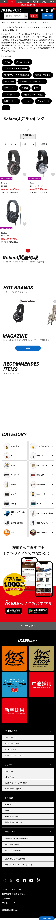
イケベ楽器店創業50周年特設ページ (28, 6)
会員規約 (6, 903)
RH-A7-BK (5, 239)
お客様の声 (9, 776)
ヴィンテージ (43, 104)
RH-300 (4, 189)
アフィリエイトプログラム (14, 760)
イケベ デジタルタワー (13, 855)
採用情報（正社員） (12, 821)
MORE (28, 352)
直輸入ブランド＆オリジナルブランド (19, 870)
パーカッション (23, 65)
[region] (28, 315)
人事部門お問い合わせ (13, 794)
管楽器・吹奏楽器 (43, 78)
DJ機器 (25, 91)
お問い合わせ (9, 782)
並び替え (8, 147)
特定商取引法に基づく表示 (13, 899)
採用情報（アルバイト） (14, 827)
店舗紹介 (8, 815)
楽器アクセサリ (10, 104)
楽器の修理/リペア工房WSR (15, 864)
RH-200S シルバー (37, 189)
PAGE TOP (30, 631)
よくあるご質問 (10, 754)
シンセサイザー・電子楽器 (15, 71)
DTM (36, 91)
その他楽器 (9, 84)
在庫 (24, 147)
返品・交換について (12, 748)
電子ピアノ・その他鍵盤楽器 (16, 78)
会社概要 (8, 809)
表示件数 (44, 147)
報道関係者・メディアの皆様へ (16, 788)
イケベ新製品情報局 (12, 849)
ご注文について (10, 742)
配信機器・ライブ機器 (33, 97)
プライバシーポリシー (11, 894)
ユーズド (27, 104)
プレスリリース (8, 908)
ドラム (7, 65)
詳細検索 (33, 18)
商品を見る (43, 917)
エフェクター (10, 91)
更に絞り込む (27, 139)
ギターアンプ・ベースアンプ (32, 84)
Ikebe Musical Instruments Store (16, 843)
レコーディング (10, 97)
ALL (6, 110)
